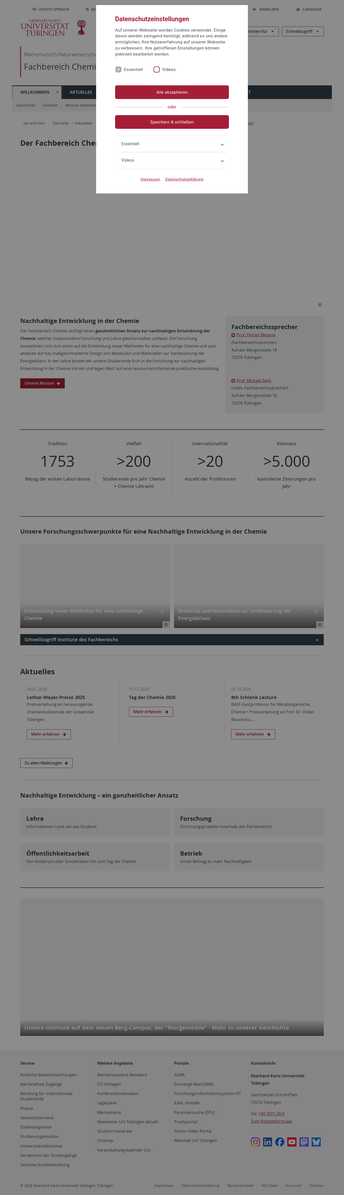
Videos (169, 69)
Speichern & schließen (172, 122)
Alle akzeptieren (172, 92)
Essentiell (133, 69)
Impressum (150, 179)
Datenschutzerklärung (184, 179)
